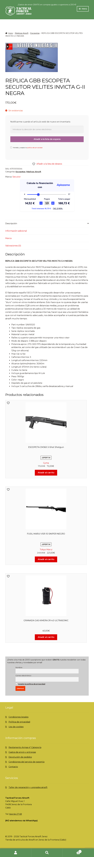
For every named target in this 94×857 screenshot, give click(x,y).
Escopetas (34, 33)
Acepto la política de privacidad (31, 684)
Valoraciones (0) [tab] (13, 245)
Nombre (19, 667)
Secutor (16, 177)
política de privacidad (34, 147)
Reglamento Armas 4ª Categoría (25, 747)
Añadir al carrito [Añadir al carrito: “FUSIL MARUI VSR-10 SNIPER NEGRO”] (46, 559)
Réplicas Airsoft (21, 33)
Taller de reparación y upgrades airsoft (28, 787)
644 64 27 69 (15, 814)
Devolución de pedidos (20, 757)
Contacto (13, 767)
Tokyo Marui (46, 549)
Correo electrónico (23, 676)
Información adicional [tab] (16, 231)
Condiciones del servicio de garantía (26, 762)
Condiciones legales (18, 717)
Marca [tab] (8, 238)
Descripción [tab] (11, 223)
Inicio (10, 33)
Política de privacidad (19, 722)
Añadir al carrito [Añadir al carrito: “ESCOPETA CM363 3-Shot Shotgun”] (46, 472)
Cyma (46, 463)
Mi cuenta (15, 852)
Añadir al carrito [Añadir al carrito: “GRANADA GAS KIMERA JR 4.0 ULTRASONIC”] (46, 637)
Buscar (47, 852)
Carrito (72, 851)
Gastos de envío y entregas (22, 752)
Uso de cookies (16, 727)
